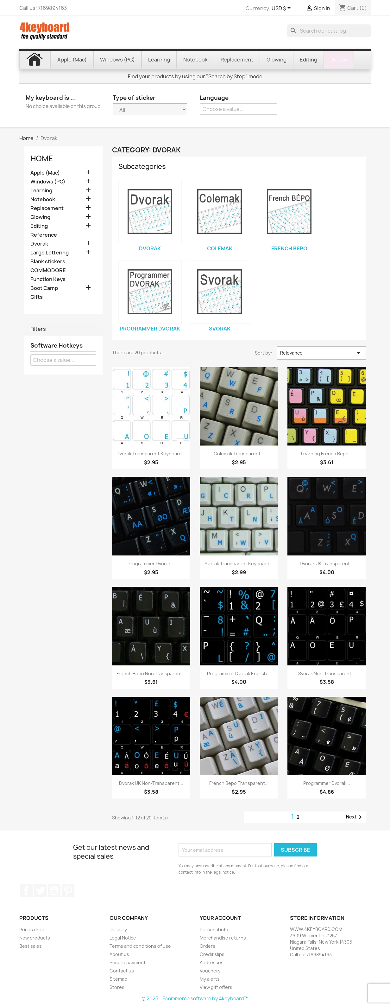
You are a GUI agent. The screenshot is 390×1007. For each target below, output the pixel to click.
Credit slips (212, 954)
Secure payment (128, 962)
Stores (117, 987)
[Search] (329, 30)
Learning (41, 190)
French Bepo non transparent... (151, 673)
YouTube (54, 890)
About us (119, 954)
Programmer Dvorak (150, 328)
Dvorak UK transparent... (327, 564)
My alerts (210, 979)
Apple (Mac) (45, 173)
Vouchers (210, 971)
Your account (220, 917)
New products (34, 938)
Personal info (214, 930)
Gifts (36, 297)
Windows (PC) (47, 181)
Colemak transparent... (239, 454)
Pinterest (68, 890)
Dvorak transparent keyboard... (151, 454)
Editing (39, 226)
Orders (207, 946)
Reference (43, 235)
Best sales (30, 946)
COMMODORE (48, 270)
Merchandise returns (223, 938)
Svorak (219, 328)
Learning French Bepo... (326, 454)
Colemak (219, 248)
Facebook (26, 890)
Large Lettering (49, 252)
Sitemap (118, 979)
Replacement (47, 208)
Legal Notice (123, 938)
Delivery (118, 930)
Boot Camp (44, 288)
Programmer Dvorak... (151, 564)
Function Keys (48, 279)
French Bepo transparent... (239, 783)
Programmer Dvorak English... (239, 673)
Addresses (211, 962)
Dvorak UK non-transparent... (151, 783)
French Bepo (289, 248)
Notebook (42, 199)
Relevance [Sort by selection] (321, 353)
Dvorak (39, 244)
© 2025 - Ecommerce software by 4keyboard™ (195, 998)
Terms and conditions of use (140, 946)
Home (41, 158)
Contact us (122, 971)
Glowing (40, 217)
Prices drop (31, 930)
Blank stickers (47, 261)
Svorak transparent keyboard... (238, 564)
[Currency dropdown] (282, 8)
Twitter (40, 890)
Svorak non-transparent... (326, 673)
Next (355, 817)
